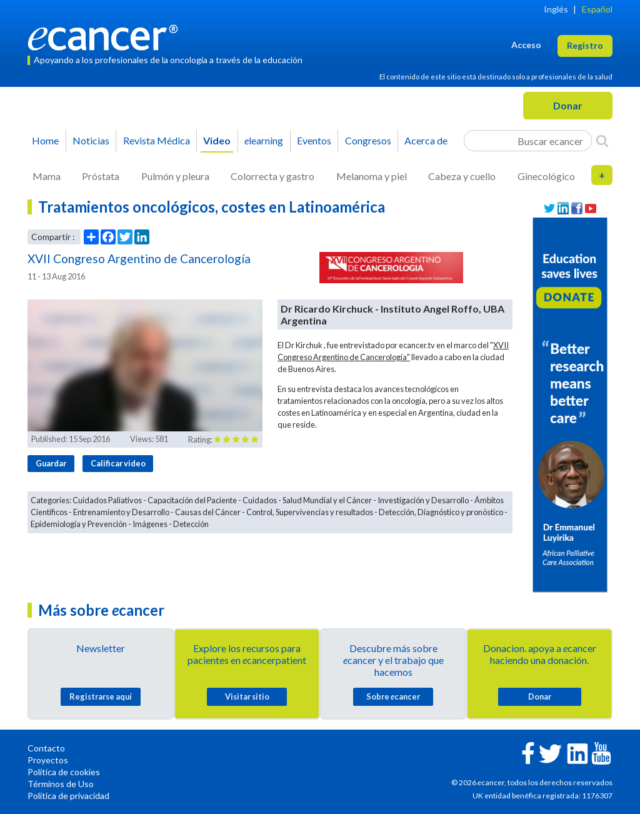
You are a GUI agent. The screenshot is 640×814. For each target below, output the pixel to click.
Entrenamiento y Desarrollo (121, 512)
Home (45, 140)
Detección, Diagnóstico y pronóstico (441, 512)
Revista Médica (156, 140)
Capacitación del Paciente (192, 500)
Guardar (51, 463)
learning (263, 140)
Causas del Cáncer (208, 512)
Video (217, 140)
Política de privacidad (68, 795)
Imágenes (150, 524)
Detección (191, 524)
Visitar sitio (247, 696)
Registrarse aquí (100, 696)
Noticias (90, 140)
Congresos (368, 140)
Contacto (46, 748)
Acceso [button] (526, 44)
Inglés (556, 9)
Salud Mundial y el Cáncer (327, 500)
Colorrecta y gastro (272, 176)
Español (597, 9)
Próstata (100, 176)
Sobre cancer (393, 696)
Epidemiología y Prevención (79, 524)
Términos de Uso (61, 783)
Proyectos (48, 760)
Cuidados (259, 500)
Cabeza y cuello (462, 176)
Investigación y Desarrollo (423, 500)
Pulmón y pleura (175, 176)
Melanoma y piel (371, 176)
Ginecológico (546, 176)
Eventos (314, 140)
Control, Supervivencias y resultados (309, 512)
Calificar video (118, 463)
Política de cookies (64, 771)
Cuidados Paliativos (107, 500)
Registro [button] (585, 45)
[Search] (602, 140)
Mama (46, 176)
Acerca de (426, 140)
